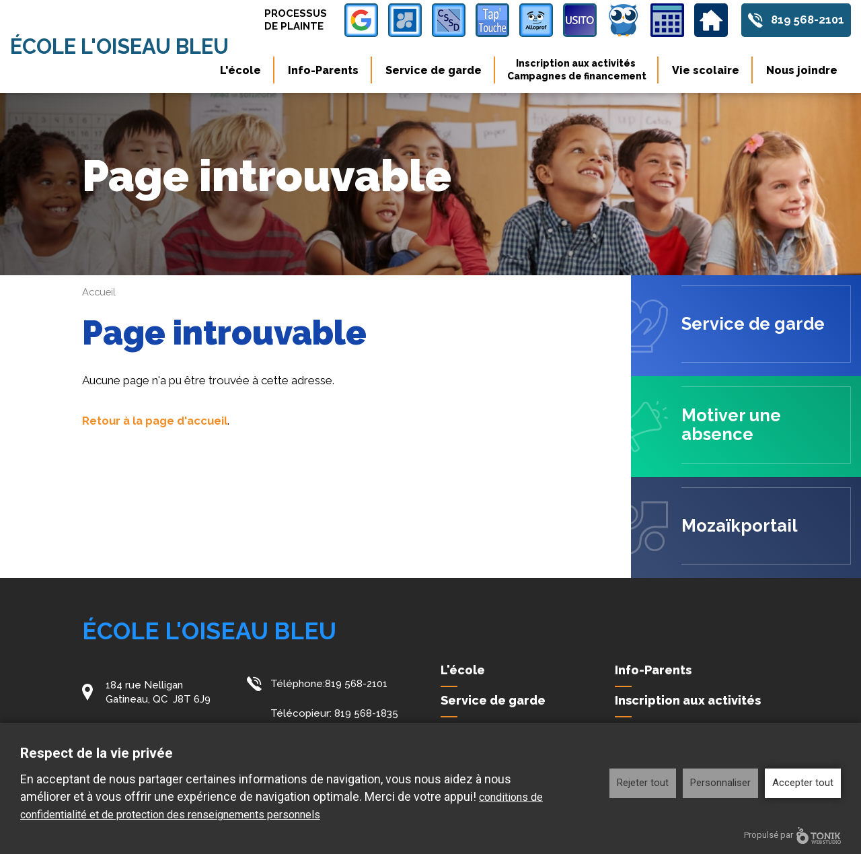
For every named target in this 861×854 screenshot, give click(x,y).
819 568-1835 (366, 713)
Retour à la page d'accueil (157, 420)
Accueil (100, 292)
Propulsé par (792, 835)
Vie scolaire (705, 70)
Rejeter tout (643, 783)
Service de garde (433, 70)
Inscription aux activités (577, 70)
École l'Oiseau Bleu (125, 46)
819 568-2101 (806, 20)
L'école (240, 70)
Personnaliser (720, 783)
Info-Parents (323, 70)
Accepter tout (802, 783)
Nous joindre (801, 70)
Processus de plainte (292, 19)
